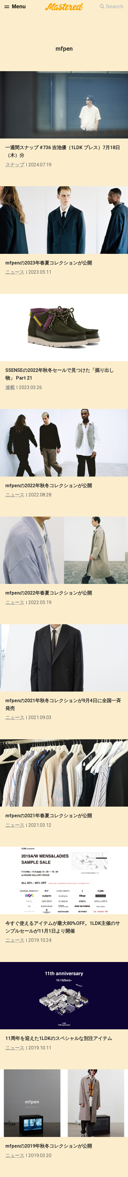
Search (115, 6)
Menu (19, 6)
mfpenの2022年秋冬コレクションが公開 (48, 485)
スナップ (14, 165)
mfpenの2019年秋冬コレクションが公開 (48, 1146)
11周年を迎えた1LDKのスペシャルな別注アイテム (58, 1038)
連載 (10, 387)
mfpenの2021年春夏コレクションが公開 (48, 815)
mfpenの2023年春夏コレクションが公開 (48, 263)
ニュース (14, 272)
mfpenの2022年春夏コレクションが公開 (48, 593)
